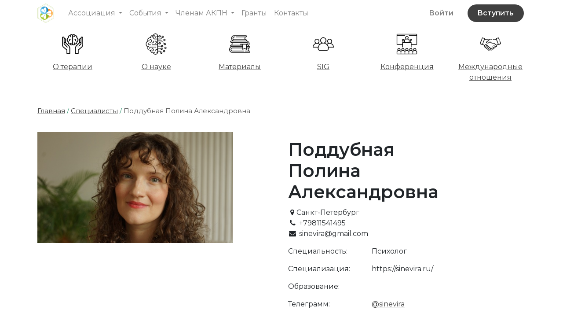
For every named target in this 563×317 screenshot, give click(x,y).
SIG (323, 67)
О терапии (72, 67)
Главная (51, 111)
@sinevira (388, 304)
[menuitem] (254, 13)
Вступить (495, 13)
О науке (156, 67)
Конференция (407, 67)
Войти (441, 13)
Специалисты (94, 111)
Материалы (240, 67)
